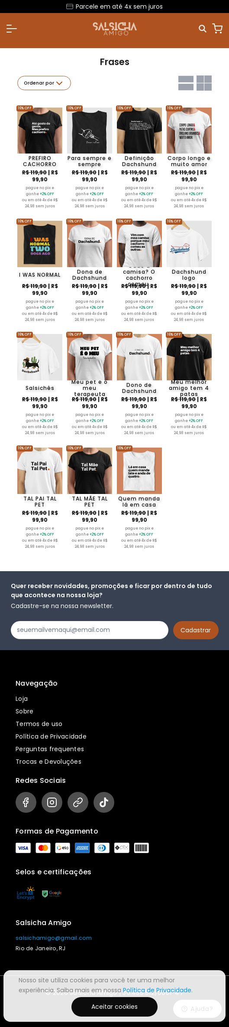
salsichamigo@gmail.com (54, 938)
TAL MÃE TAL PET (90, 502)
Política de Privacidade (51, 736)
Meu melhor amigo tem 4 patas (189, 388)
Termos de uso (39, 724)
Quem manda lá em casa (139, 502)
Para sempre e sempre (90, 161)
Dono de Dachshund (139, 388)
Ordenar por (44, 83)
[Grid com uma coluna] (186, 83)
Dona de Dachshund (89, 275)
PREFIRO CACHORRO (40, 161)
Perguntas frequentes (50, 749)
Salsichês (40, 388)
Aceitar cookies (114, 1006)
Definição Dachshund (139, 161)
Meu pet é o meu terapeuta (89, 388)
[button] (11, 28)
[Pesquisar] (203, 28)
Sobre (24, 711)
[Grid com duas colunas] (204, 83)
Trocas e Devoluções (48, 761)
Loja (22, 698)
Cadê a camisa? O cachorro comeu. (139, 275)
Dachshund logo (189, 275)
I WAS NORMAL (40, 274)
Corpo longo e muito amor (189, 161)
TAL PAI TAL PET (40, 502)
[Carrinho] (217, 28)
